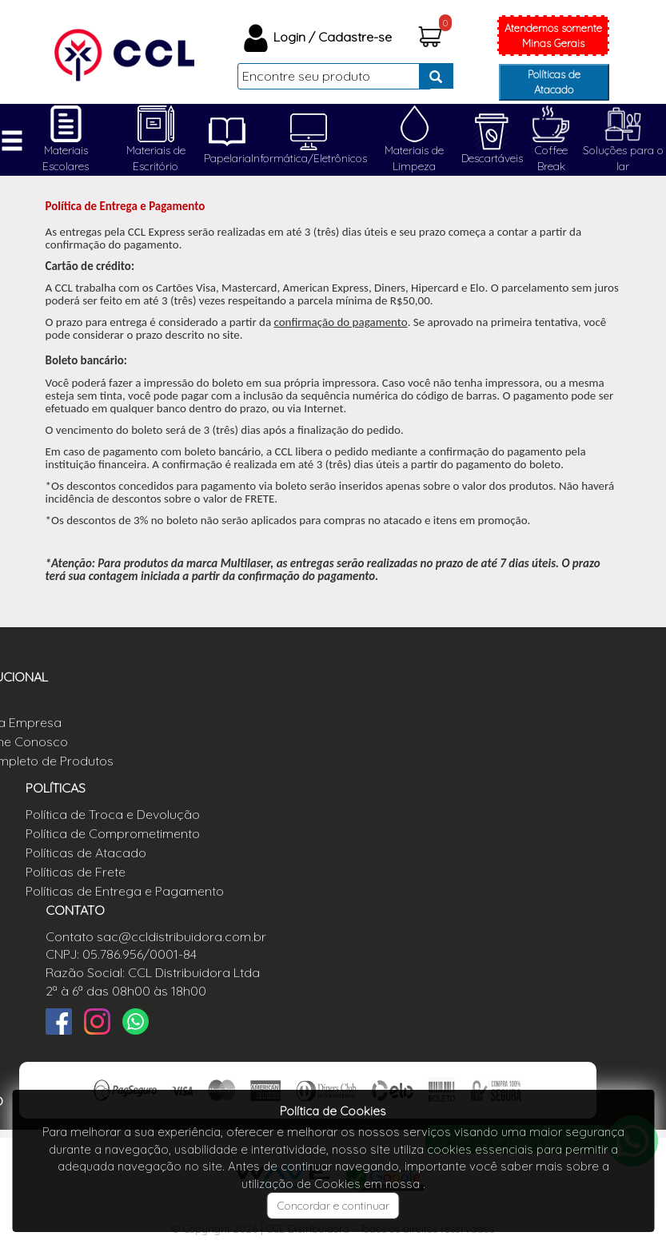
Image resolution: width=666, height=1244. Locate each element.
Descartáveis (492, 158)
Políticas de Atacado (554, 82)
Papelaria (227, 158)
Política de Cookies (333, 1111)
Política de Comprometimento (113, 833)
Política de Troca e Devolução (113, 814)
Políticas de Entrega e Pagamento (125, 891)
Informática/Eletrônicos (309, 158)
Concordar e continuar (333, 1205)
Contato (70, 936)
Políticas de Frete (76, 872)
